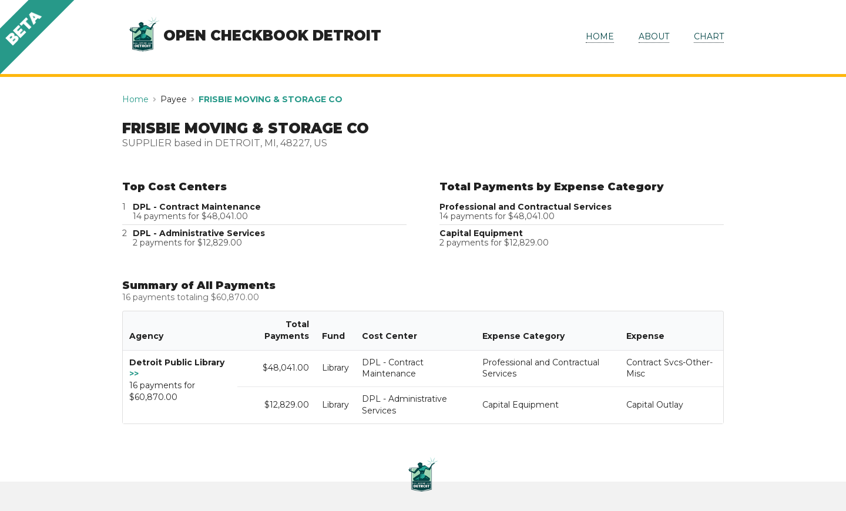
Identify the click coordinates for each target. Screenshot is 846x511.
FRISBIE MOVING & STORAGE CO (271, 99)
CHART (709, 36)
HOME (600, 36)
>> (134, 373)
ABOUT (654, 36)
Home (135, 99)
